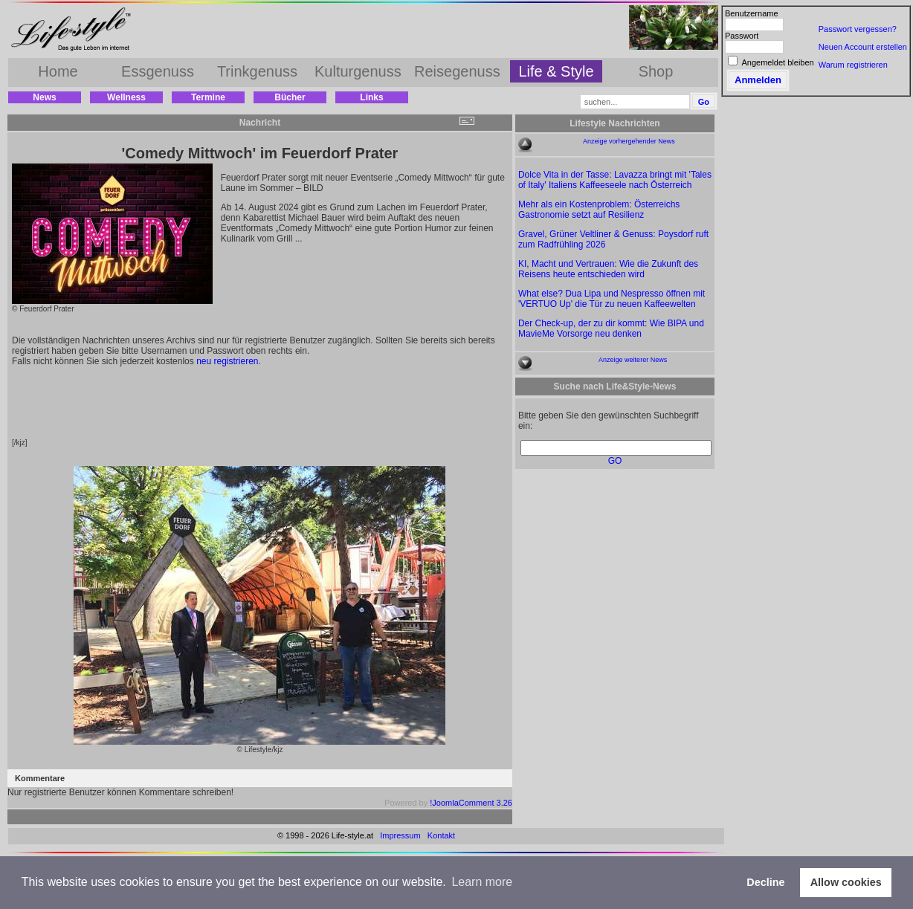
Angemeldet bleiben (777, 62)
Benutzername (751, 13)
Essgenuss (157, 71)
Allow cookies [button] (846, 882)
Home (57, 71)
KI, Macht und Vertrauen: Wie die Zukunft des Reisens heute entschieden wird (608, 269)
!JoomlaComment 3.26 (471, 802)
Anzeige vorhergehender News (629, 141)
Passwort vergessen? (858, 29)
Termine (208, 97)
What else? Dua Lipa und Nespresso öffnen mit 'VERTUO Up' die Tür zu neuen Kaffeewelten (611, 298)
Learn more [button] (481, 882)
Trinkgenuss (257, 71)
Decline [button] (765, 882)
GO (615, 461)
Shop (656, 71)
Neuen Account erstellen (863, 46)
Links (371, 97)
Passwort (741, 35)
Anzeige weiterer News (633, 359)
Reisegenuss (457, 71)
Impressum (400, 835)
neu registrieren (227, 361)
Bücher (289, 97)
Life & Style (555, 71)
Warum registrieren (853, 64)
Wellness (126, 97)
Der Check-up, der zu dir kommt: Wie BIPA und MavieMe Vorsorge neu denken (611, 328)
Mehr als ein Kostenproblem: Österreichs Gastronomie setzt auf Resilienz (599, 209)
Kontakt (441, 835)
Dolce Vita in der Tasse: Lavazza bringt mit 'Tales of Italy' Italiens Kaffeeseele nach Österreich (615, 179)
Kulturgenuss (357, 71)
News (44, 97)
